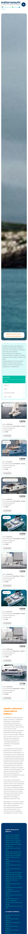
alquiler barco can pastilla (13, 855)
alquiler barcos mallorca (12, 839)
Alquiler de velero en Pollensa (14, 876)
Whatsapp (16, 7)
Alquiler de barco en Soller (13, 874)
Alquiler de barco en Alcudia (13, 878)
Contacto (3, 9)
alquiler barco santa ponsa (13, 854)
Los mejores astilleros (12, 911)
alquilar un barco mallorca (13, 840)
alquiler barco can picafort (13, 852)
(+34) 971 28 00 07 (7, 7)
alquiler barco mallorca (12, 837)
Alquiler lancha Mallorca (12, 835)
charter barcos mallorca (12, 842)
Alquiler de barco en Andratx (13, 872)
